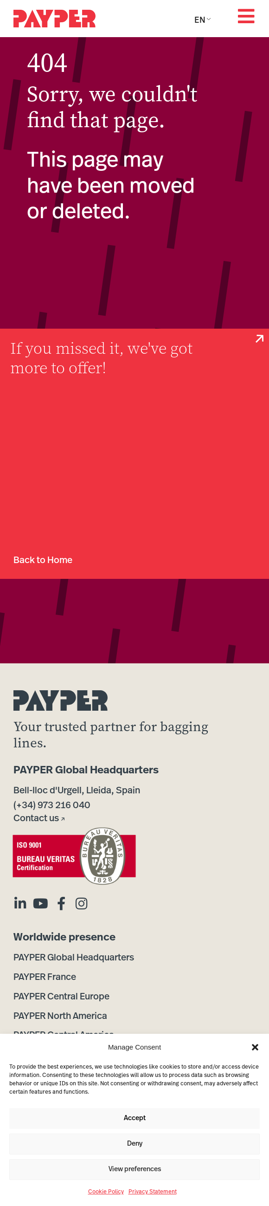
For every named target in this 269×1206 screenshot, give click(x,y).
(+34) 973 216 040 (51, 805)
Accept (135, 1118)
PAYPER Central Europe (61, 997)
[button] (255, 1047)
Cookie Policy (106, 1192)
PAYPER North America (60, 1016)
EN (199, 20)
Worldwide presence (64, 938)
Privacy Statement (152, 1192)
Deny (134, 1144)
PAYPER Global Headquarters (86, 770)
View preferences (135, 1169)
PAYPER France (44, 977)
